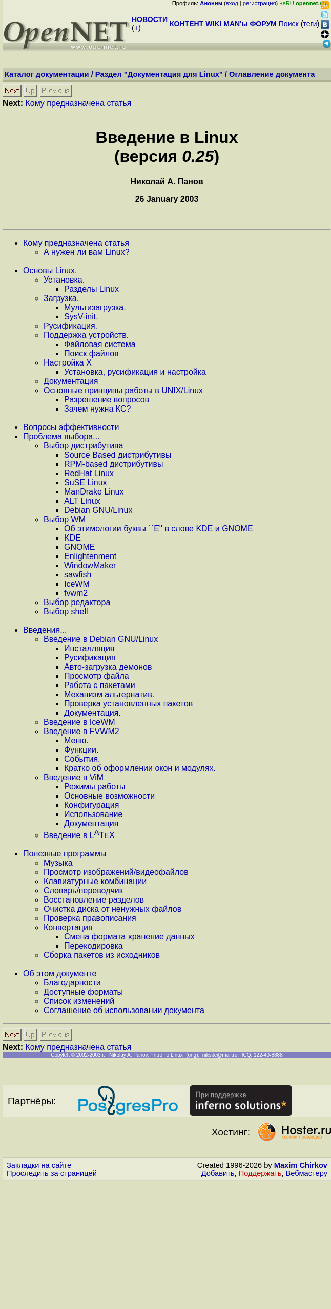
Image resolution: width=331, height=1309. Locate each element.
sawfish (77, 574)
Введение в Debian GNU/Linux (101, 639)
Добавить (218, 1173)
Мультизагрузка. (95, 307)
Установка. (64, 279)
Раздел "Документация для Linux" (159, 74)
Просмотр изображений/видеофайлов (116, 872)
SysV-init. (81, 316)
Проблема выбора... (61, 436)
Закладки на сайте (39, 1165)
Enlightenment (90, 556)
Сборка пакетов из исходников (102, 955)
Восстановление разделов (94, 899)
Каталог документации (47, 74)
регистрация (259, 3)
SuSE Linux (85, 482)
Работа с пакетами (99, 685)
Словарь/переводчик (83, 890)
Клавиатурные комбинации (95, 881)
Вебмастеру (306, 1173)
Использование (93, 814)
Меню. (76, 740)
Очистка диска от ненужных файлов (112, 909)
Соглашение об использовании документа (124, 1010)
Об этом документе (59, 973)
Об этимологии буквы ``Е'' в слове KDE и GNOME (158, 528)
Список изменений (79, 1001)
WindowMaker (90, 565)
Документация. (92, 713)
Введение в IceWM (79, 722)
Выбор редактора (77, 602)
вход (232, 3)
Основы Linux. (50, 270)
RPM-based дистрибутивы (113, 464)
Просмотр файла (96, 676)
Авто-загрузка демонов (108, 666)
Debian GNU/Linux (98, 510)
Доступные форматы (83, 992)
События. (82, 759)
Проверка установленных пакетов (128, 703)
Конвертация (68, 927)
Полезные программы (65, 853)
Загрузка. (61, 298)
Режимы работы (95, 786)
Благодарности (72, 982)
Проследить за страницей (52, 1173)
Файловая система (100, 344)
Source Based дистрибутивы (117, 454)
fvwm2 (76, 593)
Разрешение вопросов (106, 399)
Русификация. (70, 325)
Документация (71, 381)
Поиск (289, 23)
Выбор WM (65, 519)
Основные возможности (109, 795)
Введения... (45, 630)
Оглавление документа (272, 74)
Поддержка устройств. (86, 335)
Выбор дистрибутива (83, 445)
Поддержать (260, 1173)
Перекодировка (93, 945)
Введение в (79, 835)
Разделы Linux (91, 289)
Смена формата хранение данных (129, 936)
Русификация (90, 657)
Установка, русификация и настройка (135, 372)
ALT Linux (82, 501)
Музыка (58, 863)
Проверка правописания (90, 918)
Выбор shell (66, 611)
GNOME (79, 547)
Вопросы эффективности (71, 427)
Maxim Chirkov (300, 1165)
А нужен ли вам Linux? (87, 252)
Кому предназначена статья (78, 103)
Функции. (81, 749)
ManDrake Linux (94, 491)
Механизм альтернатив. (109, 694)
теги (310, 23)
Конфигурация (91, 805)
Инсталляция (89, 648)
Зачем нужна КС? (97, 408)
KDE (72, 537)
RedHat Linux (89, 473)
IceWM (77, 584)
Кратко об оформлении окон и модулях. (140, 768)
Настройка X (68, 362)
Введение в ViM (74, 777)
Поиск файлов (91, 353)
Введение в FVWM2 (81, 731)
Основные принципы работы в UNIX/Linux (123, 390)
